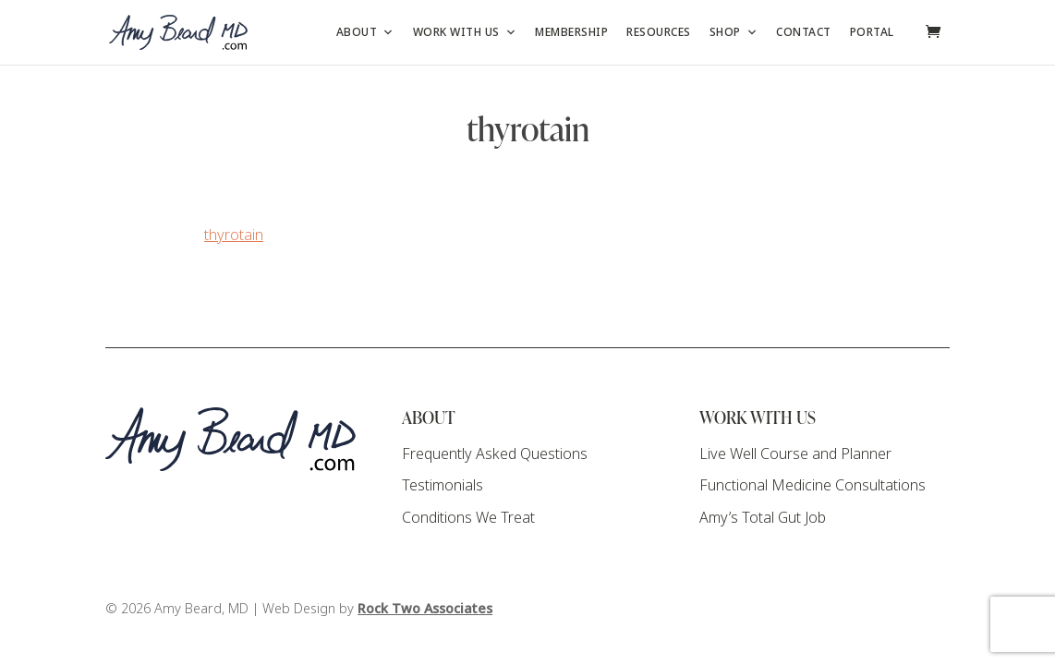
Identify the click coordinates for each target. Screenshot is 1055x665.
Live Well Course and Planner (795, 454)
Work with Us (465, 32)
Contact (803, 32)
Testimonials (442, 485)
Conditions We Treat (468, 517)
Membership (571, 32)
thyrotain (233, 235)
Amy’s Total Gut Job (762, 517)
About (365, 32)
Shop (733, 32)
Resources (658, 32)
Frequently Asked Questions (495, 454)
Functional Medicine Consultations (812, 485)
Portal (872, 32)
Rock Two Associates (425, 609)
